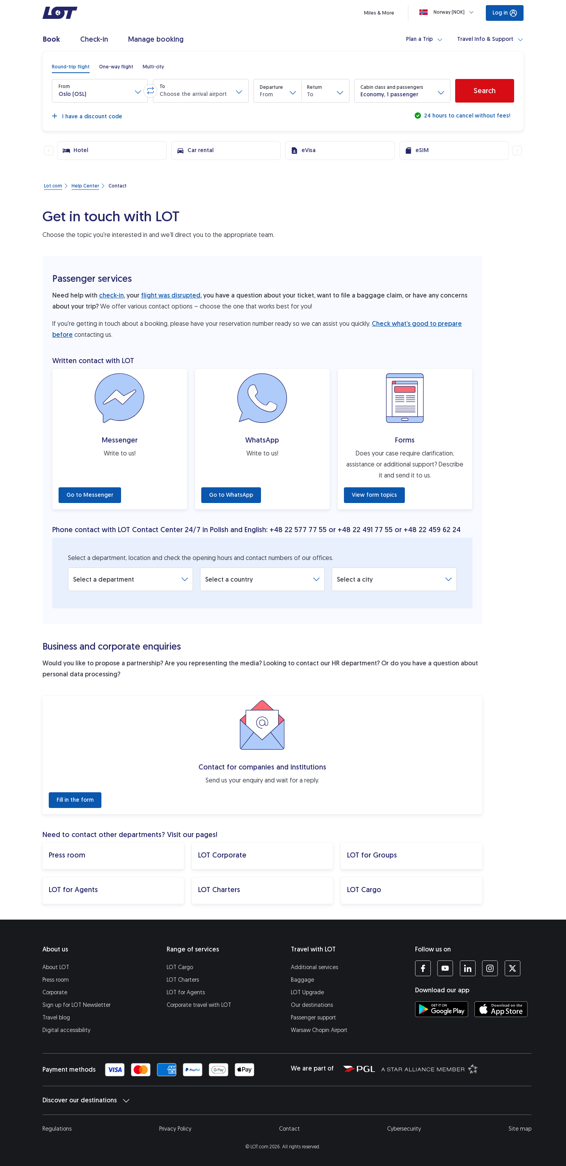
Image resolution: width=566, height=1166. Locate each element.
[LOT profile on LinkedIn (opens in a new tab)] (467, 968)
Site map (520, 1129)
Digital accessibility (66, 1030)
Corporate (54, 992)
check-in (111, 295)
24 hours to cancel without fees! (466, 115)
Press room (55, 980)
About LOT (55, 967)
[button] (100, 91)
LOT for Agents (186, 992)
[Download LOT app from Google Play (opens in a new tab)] (441, 1009)
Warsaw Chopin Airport (319, 1030)
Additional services (314, 967)
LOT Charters (183, 980)
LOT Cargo (180, 967)
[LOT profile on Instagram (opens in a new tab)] (490, 968)
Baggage (302, 980)
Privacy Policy (175, 1129)
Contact (289, 1129)
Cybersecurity (404, 1129)
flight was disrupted (170, 295)
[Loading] (448, 12)
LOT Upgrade (307, 992)
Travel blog (56, 1017)
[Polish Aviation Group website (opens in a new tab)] (359, 1068)
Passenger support (313, 1017)
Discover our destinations (85, 1100)
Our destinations (312, 1005)
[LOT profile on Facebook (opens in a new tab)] (423, 968)
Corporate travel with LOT (199, 1005)
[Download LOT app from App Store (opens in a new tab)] (500, 1009)
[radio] (71, 67)
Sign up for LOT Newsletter (76, 1005)
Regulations (57, 1129)
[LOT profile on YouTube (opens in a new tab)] (445, 968)
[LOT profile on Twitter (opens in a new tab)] (512, 968)
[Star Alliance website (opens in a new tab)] (429, 1068)
